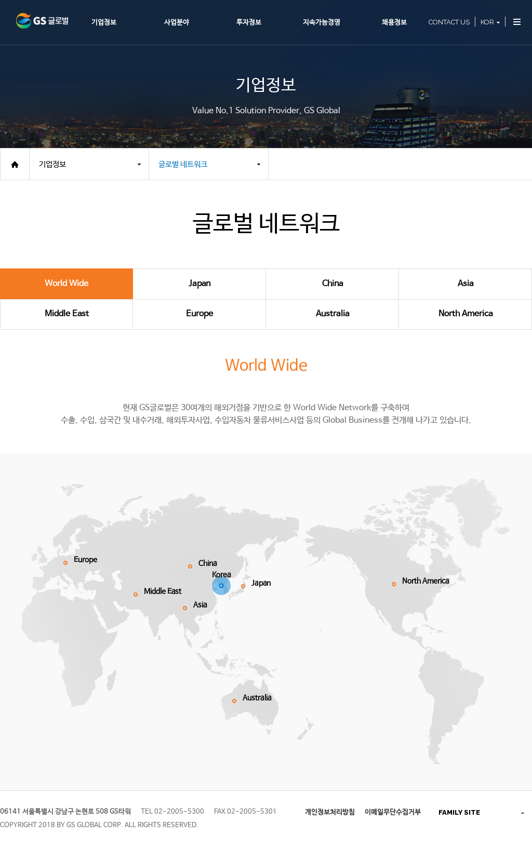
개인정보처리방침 (330, 812)
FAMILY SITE (459, 812)
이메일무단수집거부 (393, 812)
